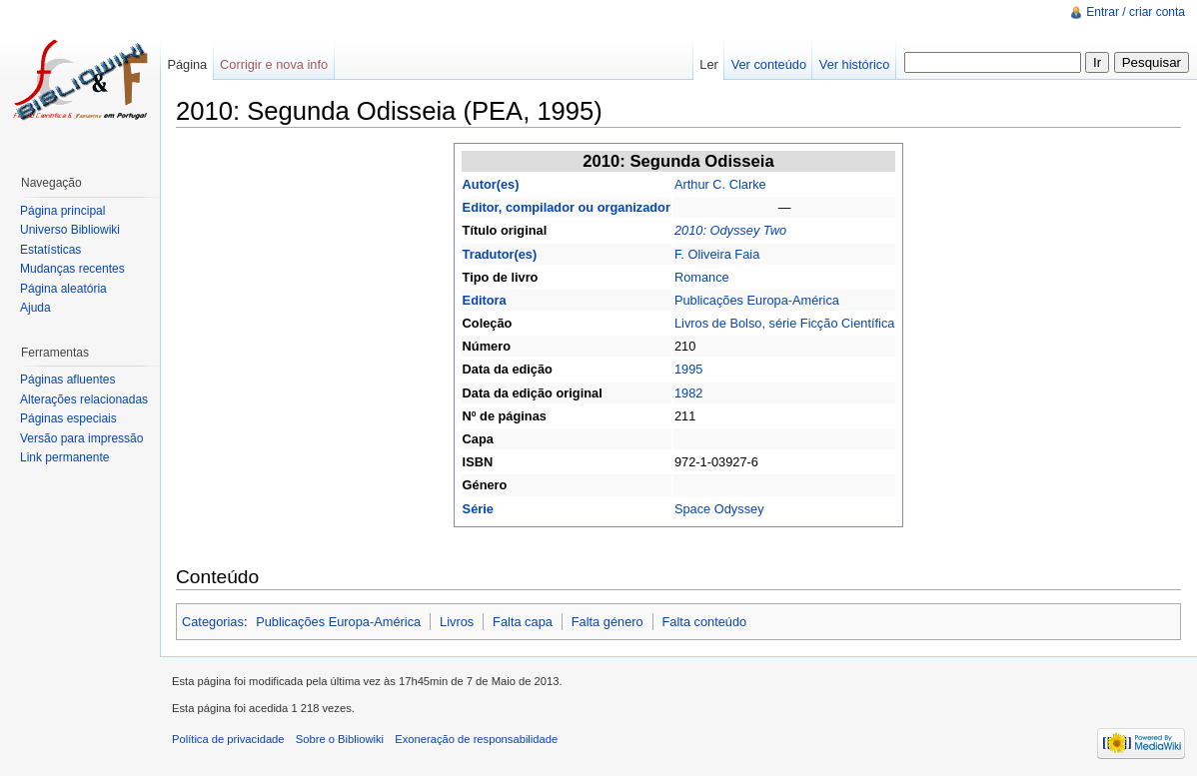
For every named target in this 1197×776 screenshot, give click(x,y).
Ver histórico (854, 64)
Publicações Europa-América (756, 300)
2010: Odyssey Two (730, 230)
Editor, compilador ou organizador (566, 207)
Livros (457, 621)
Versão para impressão (81, 438)
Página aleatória (63, 289)
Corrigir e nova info (274, 64)
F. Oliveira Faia (716, 254)
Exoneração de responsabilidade (476, 739)
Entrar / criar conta (1135, 12)
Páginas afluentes (67, 380)
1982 (688, 393)
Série (478, 508)
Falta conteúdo (704, 621)
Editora (485, 300)
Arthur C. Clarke (720, 184)
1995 (688, 369)
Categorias (213, 621)
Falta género (607, 621)
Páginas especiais (68, 418)
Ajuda (35, 308)
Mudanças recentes (72, 269)
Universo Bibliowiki (70, 230)
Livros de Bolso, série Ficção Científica (784, 323)
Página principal (62, 211)
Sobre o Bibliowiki (340, 739)
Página (187, 64)
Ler (708, 64)
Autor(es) (491, 184)
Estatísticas (50, 250)
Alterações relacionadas (84, 399)
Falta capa (523, 621)
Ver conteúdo (768, 64)
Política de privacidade (228, 739)
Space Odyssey (719, 508)
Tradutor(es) (500, 254)
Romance (701, 277)
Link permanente (64, 457)
